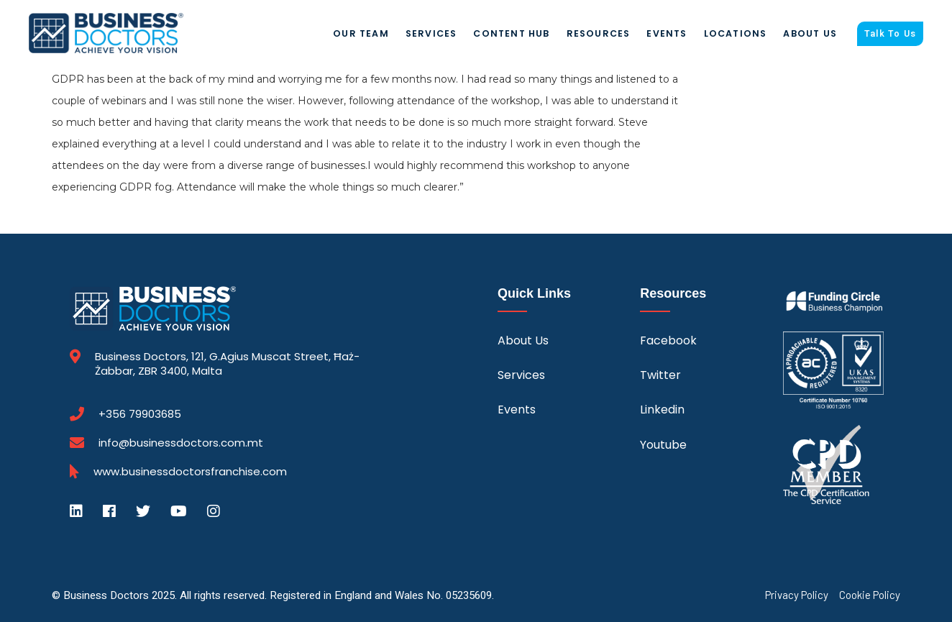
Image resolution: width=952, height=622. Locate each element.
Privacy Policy (796, 595)
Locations (735, 33)
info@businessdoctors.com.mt (181, 442)
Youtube (663, 444)
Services (431, 33)
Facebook (668, 340)
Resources (599, 33)
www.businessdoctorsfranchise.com (190, 472)
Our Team (361, 33)
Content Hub (511, 33)
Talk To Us (890, 33)
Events (666, 33)
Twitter (660, 375)
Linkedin (662, 409)
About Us (810, 33)
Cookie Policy (869, 595)
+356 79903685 (140, 414)
